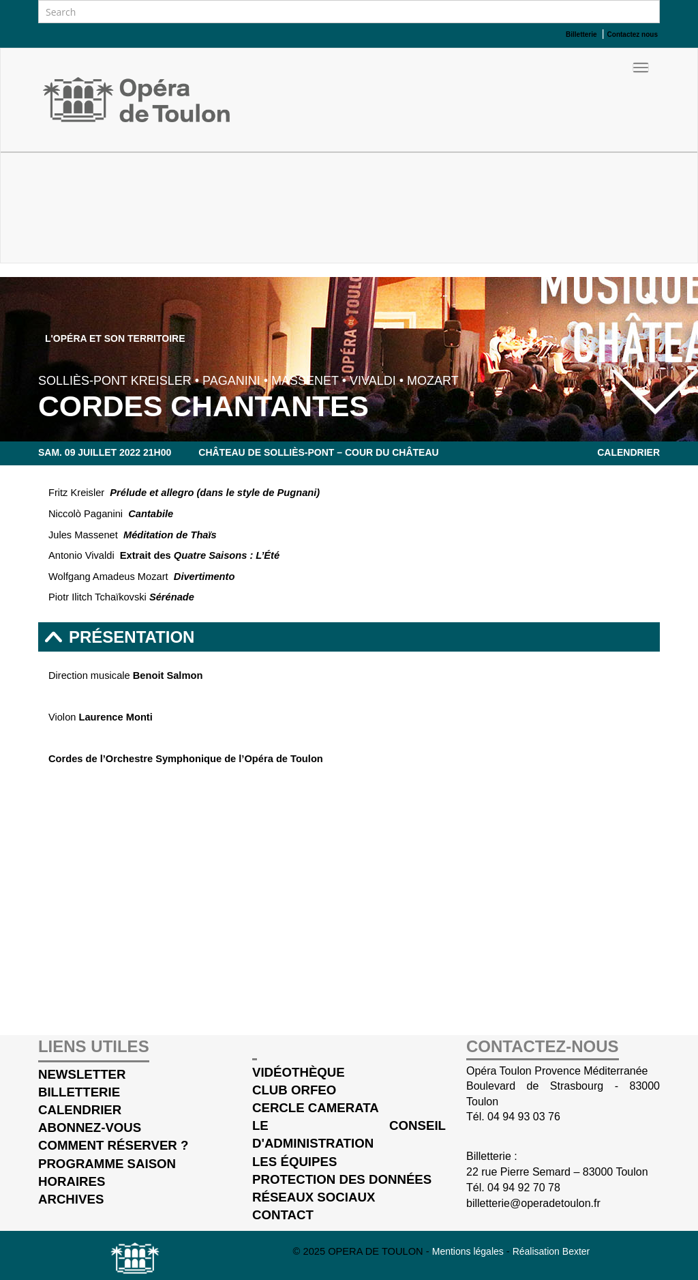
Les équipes (294, 1161)
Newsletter (82, 1074)
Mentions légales (469, 1251)
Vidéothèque (298, 1072)
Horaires (71, 1181)
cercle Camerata (315, 1108)
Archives (71, 1199)
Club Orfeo (294, 1090)
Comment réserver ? (113, 1145)
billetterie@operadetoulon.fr (533, 1203)
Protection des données (341, 1179)
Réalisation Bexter (551, 1251)
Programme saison (107, 1164)
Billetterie (79, 1092)
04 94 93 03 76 (523, 1116)
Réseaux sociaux (313, 1197)
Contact (283, 1215)
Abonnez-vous (89, 1127)
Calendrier (628, 452)
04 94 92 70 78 (523, 1187)
